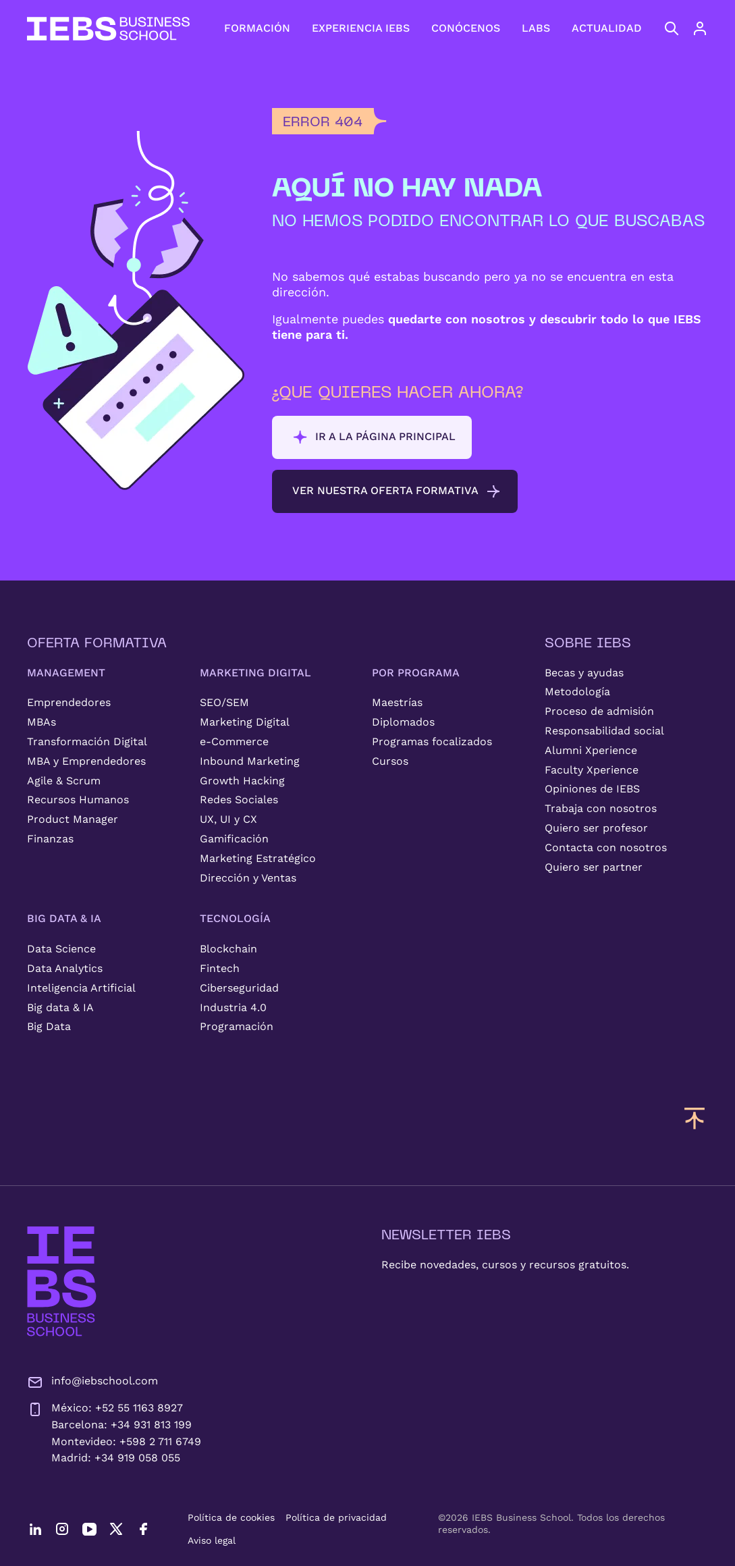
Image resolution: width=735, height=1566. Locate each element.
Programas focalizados (432, 741)
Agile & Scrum (64, 780)
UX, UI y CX (228, 819)
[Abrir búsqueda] (671, 28)
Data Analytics (65, 968)
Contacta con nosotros (606, 847)
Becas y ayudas (584, 672)
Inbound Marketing (250, 761)
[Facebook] (143, 1529)
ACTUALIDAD (607, 28)
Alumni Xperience (591, 750)
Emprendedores (69, 702)
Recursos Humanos (78, 799)
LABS (536, 28)
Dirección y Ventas (248, 877)
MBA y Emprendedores (86, 761)
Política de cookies (231, 1517)
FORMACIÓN (257, 28)
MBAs (41, 722)
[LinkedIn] (35, 1529)
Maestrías (397, 702)
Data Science (61, 948)
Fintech (220, 968)
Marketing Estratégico (258, 858)
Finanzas (50, 838)
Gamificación (234, 838)
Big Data (49, 1026)
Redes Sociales (239, 799)
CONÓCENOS (465, 28)
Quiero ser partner (594, 867)
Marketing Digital (245, 722)
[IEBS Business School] (62, 1281)
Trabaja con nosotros (601, 808)
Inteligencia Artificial (81, 987)
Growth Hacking (242, 780)
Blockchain (228, 948)
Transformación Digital (87, 741)
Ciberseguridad (239, 987)
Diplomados (403, 722)
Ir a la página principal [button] (374, 437)
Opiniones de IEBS (592, 788)
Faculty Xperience (591, 769)
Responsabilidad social (604, 730)
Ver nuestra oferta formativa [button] (396, 491)
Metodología (577, 691)
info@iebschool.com (92, 1382)
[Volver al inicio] (108, 28)
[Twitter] (116, 1529)
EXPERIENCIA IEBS (361, 28)
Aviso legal (212, 1540)
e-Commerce (234, 741)
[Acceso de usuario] (713, 28)
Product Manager (72, 819)
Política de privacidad (336, 1517)
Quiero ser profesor (596, 827)
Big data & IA (60, 1007)
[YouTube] (89, 1529)
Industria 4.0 (233, 1007)
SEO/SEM (224, 702)
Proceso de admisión (599, 711)
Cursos (390, 761)
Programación (236, 1026)
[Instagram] (62, 1529)
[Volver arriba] (694, 1117)
